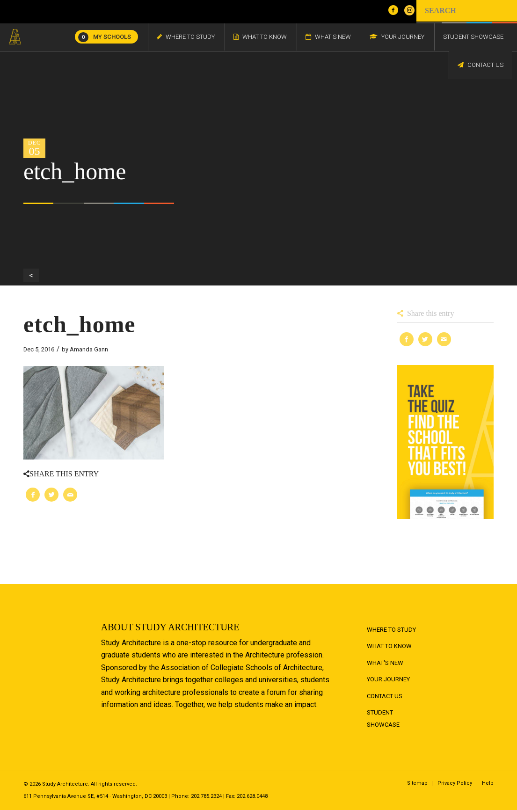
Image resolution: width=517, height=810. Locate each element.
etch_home (79, 324)
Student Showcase (383, 718)
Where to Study (391, 629)
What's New (385, 662)
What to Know (389, 645)
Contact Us (384, 696)
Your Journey (388, 679)
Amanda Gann (89, 349)
